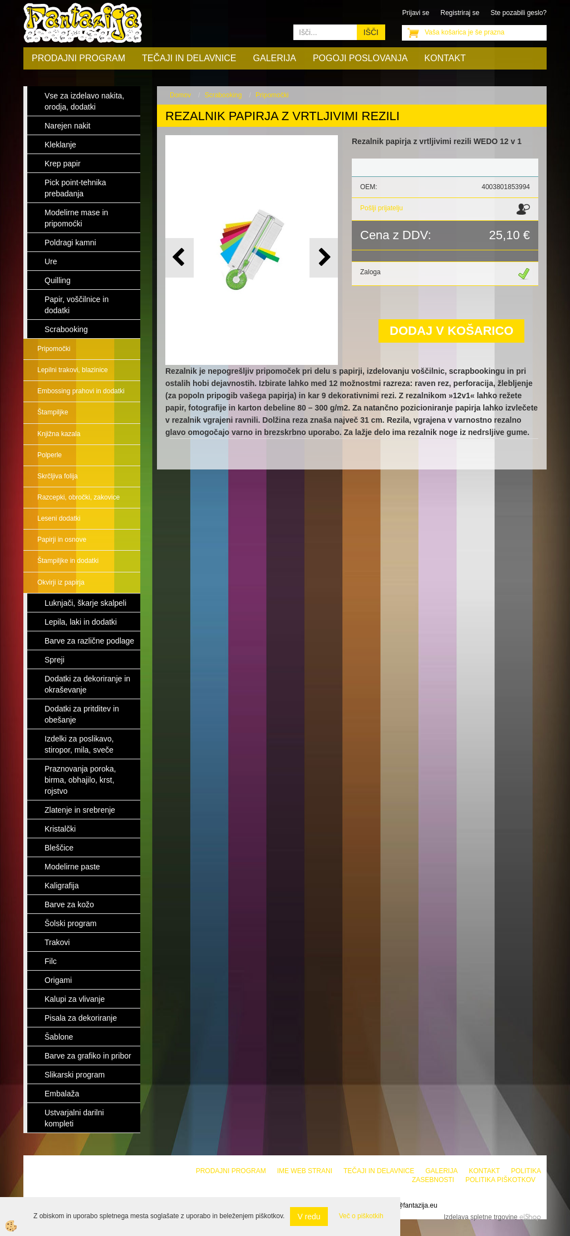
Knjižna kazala (58, 434)
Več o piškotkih (361, 1216)
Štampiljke (52, 412)
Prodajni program (78, 58)
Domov (180, 95)
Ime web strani (304, 1171)
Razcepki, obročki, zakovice (78, 497)
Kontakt (444, 58)
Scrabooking (223, 95)
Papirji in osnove (61, 539)
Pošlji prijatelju (381, 208)
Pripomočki (53, 349)
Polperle (49, 455)
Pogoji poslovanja (360, 58)
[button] (323, 258)
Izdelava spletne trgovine (481, 1217)
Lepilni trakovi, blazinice (72, 370)
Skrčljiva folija (57, 476)
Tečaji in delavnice (189, 58)
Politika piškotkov (500, 1180)
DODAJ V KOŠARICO (451, 331)
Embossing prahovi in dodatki (81, 391)
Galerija (274, 58)
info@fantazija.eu (412, 1205)
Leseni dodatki (58, 518)
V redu (308, 1216)
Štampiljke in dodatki (68, 561)
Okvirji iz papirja (61, 582)
